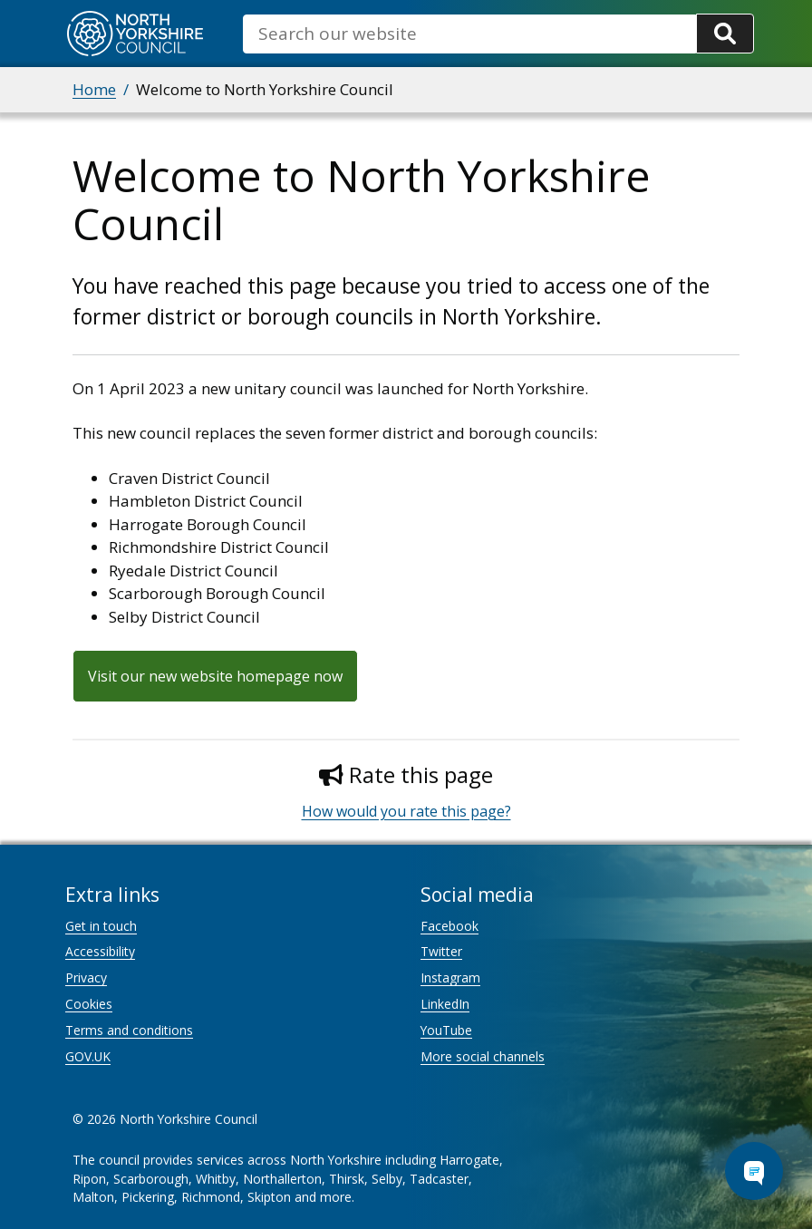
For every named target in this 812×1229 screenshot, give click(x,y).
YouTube (446, 1030)
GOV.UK (88, 1056)
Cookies (88, 1003)
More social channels (482, 1056)
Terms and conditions (129, 1030)
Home (94, 89)
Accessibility (100, 951)
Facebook (449, 925)
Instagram (450, 977)
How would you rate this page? (406, 811)
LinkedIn (444, 1003)
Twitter (441, 951)
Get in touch (101, 925)
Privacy (86, 977)
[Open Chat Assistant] (754, 1171)
